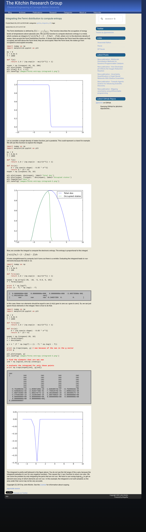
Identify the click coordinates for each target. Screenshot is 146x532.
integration (45, 23)
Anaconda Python (104, 43)
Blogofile (125, 530)
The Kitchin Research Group (34, 3)
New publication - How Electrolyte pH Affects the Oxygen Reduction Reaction (110, 69)
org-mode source (13, 522)
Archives (22, 13)
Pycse (100, 46)
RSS (7, 530)
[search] (110, 18)
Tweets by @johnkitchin (105, 32)
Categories (68, 13)
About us (82, 13)
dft (50, 23)
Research (53, 13)
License (43, 518)
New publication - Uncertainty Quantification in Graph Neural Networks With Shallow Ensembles (111, 76)
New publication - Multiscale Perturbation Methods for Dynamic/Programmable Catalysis (111, 61)
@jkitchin (99, 103)
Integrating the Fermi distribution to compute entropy (34, 18)
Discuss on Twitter (21, 526)
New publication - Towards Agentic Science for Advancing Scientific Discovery (111, 84)
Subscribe (97, 13)
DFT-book (101, 49)
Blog (10, 13)
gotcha (39, 23)
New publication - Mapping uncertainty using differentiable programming (109, 91)
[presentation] (41, 31)
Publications (37, 13)
